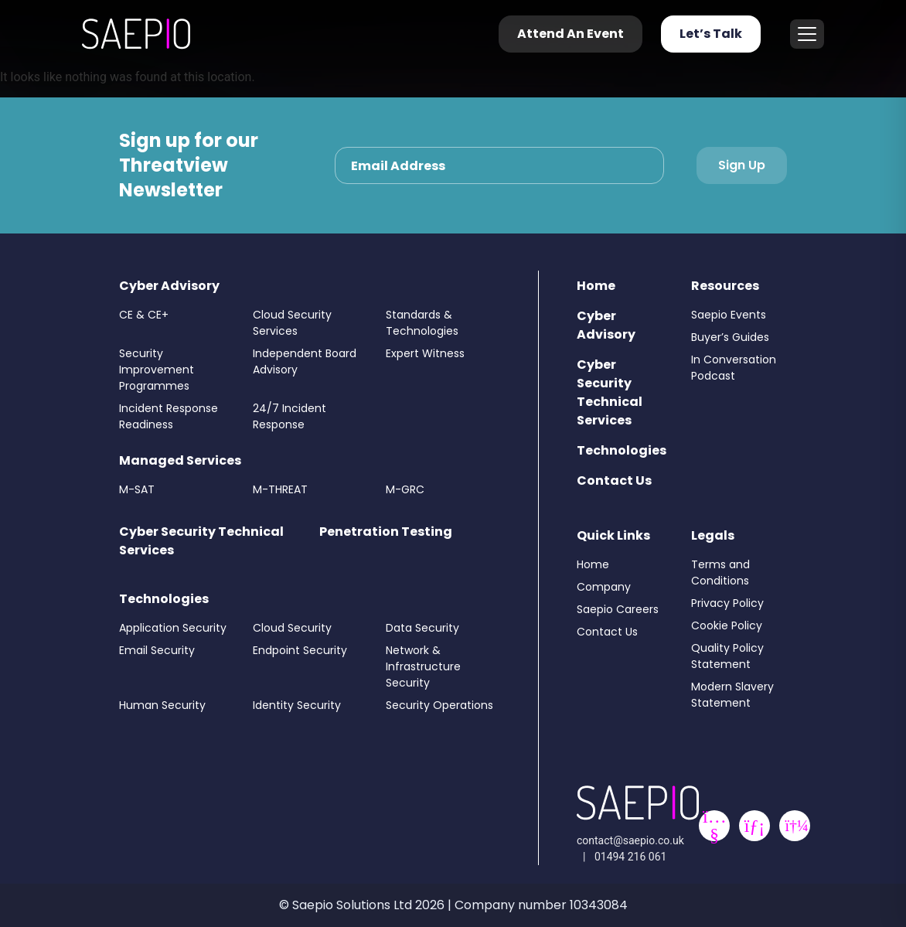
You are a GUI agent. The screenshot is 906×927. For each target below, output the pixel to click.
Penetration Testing (385, 531)
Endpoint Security (300, 650)
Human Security (162, 705)
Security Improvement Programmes (156, 370)
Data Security (422, 628)
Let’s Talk (711, 34)
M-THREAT (280, 489)
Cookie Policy (726, 625)
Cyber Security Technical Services (609, 392)
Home (596, 286)
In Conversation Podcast (733, 367)
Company (604, 587)
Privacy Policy (727, 603)
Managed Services (180, 460)
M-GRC (405, 489)
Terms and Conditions (720, 572)
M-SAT (137, 489)
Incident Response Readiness (168, 416)
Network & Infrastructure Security (423, 666)
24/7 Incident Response (289, 416)
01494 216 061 (630, 856)
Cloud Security (292, 628)
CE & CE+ (144, 314)
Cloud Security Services (292, 323)
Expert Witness (425, 353)
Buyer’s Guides (730, 337)
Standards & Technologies (422, 323)
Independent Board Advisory (304, 361)
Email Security (157, 650)
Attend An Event (570, 34)
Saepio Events (728, 314)
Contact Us (614, 480)
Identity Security (297, 705)
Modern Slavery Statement (732, 695)
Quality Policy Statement (727, 656)
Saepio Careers (618, 609)
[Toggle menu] (807, 34)
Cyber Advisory (169, 286)
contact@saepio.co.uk (630, 840)
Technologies (164, 599)
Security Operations (439, 705)
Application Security (172, 628)
